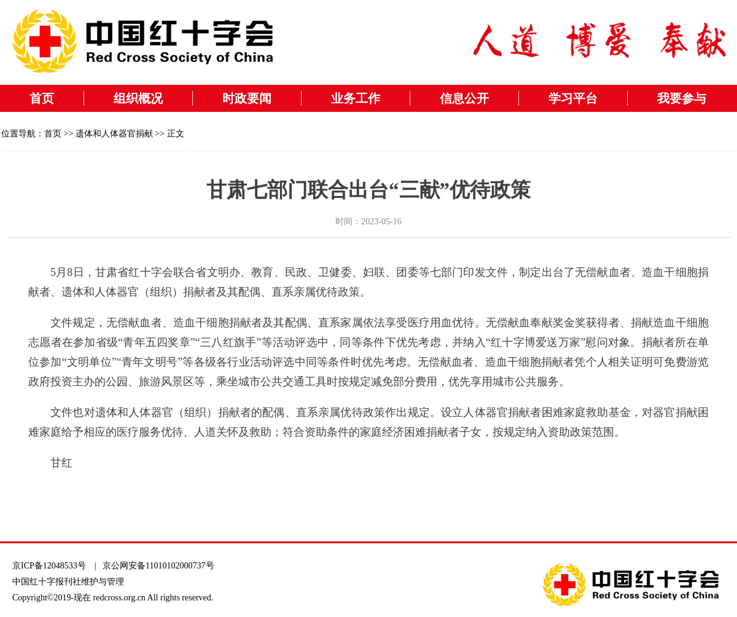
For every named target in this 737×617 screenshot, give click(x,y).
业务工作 (355, 98)
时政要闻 (246, 98)
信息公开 (464, 98)
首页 (41, 98)
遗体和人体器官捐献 (114, 133)
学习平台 (573, 98)
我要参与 (681, 98)
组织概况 (138, 98)
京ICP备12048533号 (49, 565)
